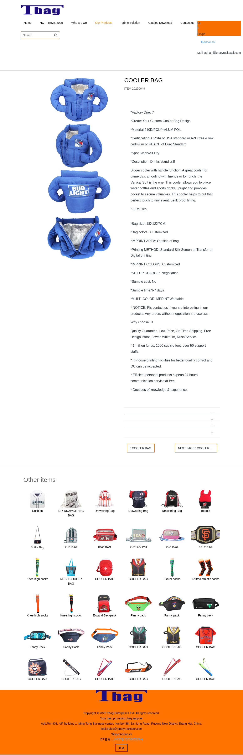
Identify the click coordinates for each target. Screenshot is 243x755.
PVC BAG (70, 547)
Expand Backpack (104, 616)
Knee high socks (37, 579)
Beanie (205, 511)
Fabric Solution (130, 23)
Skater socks (172, 579)
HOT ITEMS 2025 (51, 23)
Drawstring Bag (105, 511)
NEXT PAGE (197, 448)
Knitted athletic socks (205, 579)
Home (27, 23)
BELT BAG (206, 547)
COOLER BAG (104, 579)
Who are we (79, 23)
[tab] (172, 104)
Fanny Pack (37, 647)
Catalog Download (160, 23)
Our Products (103, 23)
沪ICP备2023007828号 (128, 739)
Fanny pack (138, 616)
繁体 (121, 748)
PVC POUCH (138, 547)
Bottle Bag (37, 547)
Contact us (187, 23)
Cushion (37, 511)
